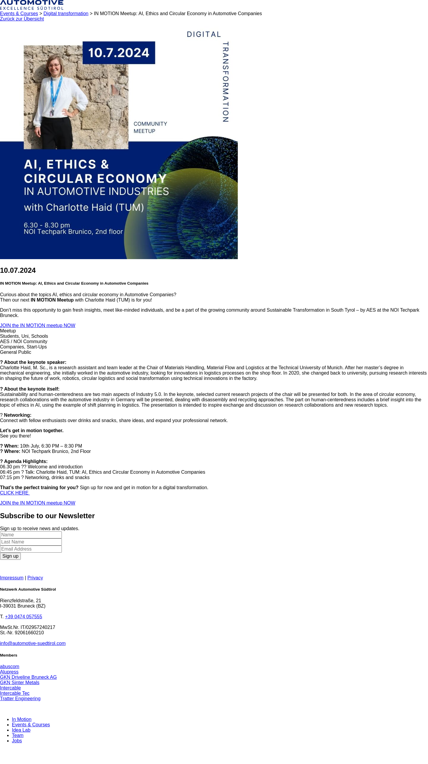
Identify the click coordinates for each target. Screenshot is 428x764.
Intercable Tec (14, 693)
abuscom (9, 666)
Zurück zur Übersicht (22, 18)
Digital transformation (65, 13)
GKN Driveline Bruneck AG (28, 677)
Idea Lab (21, 730)
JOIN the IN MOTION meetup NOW (37, 325)
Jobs (17, 740)
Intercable (10, 687)
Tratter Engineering (20, 698)
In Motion (22, 719)
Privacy (35, 577)
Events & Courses (19, 13)
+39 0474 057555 (23, 616)
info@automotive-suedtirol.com (33, 643)
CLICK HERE (15, 492)
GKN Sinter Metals (19, 682)
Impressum (11, 577)
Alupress (9, 671)
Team (17, 735)
